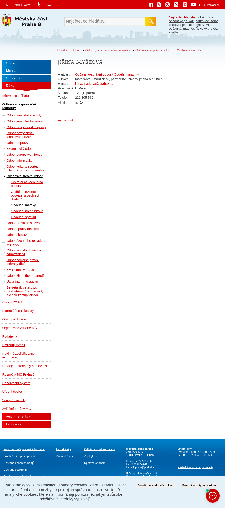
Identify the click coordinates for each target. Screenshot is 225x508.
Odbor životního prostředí (25, 275)
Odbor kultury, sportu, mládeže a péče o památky (26, 168)
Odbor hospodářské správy (26, 127)
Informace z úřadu (15, 96)
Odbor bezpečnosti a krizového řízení (20, 135)
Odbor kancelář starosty (24, 115)
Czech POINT (12, 302)
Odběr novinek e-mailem (99, 449)
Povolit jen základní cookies (155, 485)
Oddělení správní (23, 217)
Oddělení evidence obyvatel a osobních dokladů (25, 195)
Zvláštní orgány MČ (16, 408)
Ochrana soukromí (15, 469)
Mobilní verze (22, 5)
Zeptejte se (91, 456)
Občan (11, 63)
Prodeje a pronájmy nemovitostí (25, 366)
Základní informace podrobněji (195, 467)
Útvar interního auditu (22, 281)
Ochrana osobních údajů (19, 463)
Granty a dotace (14, 319)
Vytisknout (65, 120)
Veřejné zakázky (14, 400)
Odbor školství (17, 235)
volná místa (205, 17)
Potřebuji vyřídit (13, 345)
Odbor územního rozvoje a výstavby (26, 242)
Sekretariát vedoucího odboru (27, 184)
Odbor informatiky (20, 160)
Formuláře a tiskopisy (18, 311)
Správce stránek (94, 463)
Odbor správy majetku (23, 229)
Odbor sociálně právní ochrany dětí (23, 262)
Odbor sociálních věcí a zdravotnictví (24, 252)
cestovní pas (178, 25)
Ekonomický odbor (20, 148)
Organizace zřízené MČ (19, 328)
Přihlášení (213, 5)
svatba (174, 32)
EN (6, 5)
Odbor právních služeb (23, 223)
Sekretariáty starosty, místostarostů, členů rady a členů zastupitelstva (25, 291)
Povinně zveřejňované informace (18, 355)
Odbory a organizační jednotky (107, 50)
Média (11, 70)
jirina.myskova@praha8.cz (94, 83)
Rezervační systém (16, 383)
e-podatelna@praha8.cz (145, 473)
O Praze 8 (13, 78)
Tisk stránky (63, 449)
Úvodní (62, 50)
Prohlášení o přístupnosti (19, 456)
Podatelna (9, 336)
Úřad (76, 50)
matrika (188, 28)
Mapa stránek (64, 456)
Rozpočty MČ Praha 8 (18, 374)
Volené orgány (18, 417)
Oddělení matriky (189, 50)
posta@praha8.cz (145, 467)
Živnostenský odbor (21, 269)
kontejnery (196, 25)
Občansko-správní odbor (153, 50)
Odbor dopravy (17, 143)
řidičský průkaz (207, 28)
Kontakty (13, 424)
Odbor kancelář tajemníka (25, 121)
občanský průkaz (181, 21)
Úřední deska (12, 391)
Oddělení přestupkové (27, 211)
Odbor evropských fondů (24, 154)
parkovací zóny (206, 21)
